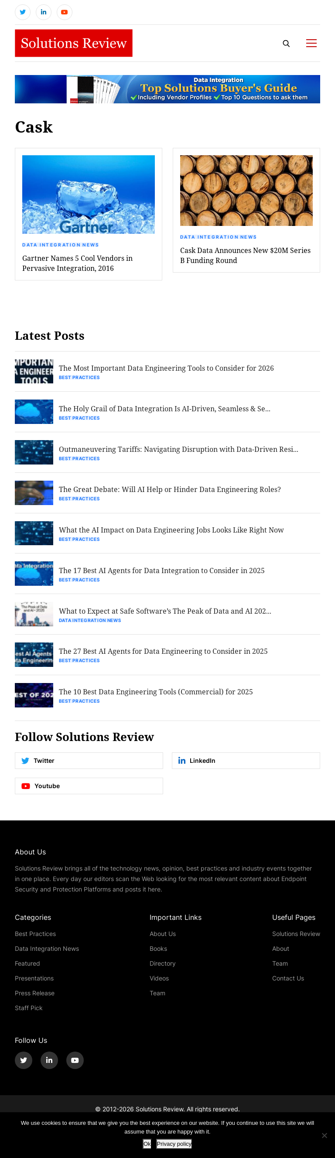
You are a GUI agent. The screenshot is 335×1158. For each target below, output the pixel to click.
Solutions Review (296, 934)
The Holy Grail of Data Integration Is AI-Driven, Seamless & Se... (164, 408)
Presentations (34, 979)
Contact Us (288, 979)
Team (157, 994)
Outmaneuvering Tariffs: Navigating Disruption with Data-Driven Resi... (178, 449)
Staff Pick (29, 1008)
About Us (163, 934)
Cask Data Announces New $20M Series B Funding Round (245, 255)
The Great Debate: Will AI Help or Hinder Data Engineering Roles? (170, 490)
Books (158, 949)
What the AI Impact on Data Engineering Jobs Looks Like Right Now (171, 530)
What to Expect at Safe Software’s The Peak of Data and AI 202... (165, 611)
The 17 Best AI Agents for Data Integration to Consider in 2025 (162, 571)
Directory (163, 964)
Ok (147, 1144)
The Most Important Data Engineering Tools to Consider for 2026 (166, 368)
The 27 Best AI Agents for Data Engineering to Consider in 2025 (163, 652)
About (280, 949)
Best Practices (79, 378)
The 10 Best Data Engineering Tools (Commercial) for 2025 (156, 692)
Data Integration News (60, 245)
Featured (27, 964)
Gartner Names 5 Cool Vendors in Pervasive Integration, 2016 (77, 263)
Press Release (35, 994)
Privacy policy (174, 1144)
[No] (324, 1135)
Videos (159, 979)
